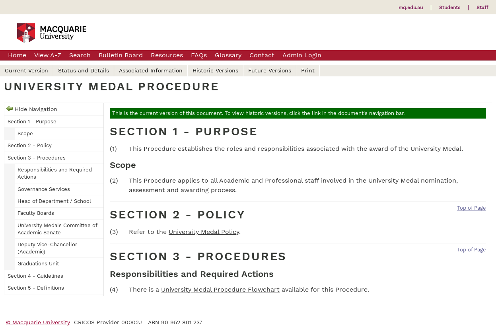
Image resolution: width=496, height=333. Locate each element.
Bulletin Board (121, 55)
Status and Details (83, 70)
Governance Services (44, 189)
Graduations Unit (38, 264)
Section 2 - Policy (30, 145)
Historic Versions (215, 70)
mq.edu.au (411, 7)
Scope (25, 133)
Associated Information (151, 70)
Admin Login (301, 55)
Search (80, 55)
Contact (261, 55)
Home (17, 55)
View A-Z (47, 55)
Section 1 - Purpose (32, 122)
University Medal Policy (204, 232)
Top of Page (471, 208)
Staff (482, 7)
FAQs (199, 55)
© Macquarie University (38, 322)
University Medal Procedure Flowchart (220, 289)
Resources (167, 55)
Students (449, 7)
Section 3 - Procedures (37, 158)
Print (308, 70)
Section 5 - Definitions (36, 288)
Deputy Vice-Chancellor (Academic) (47, 248)
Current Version (26, 70)
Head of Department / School (54, 201)
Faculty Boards (36, 213)
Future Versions (269, 70)
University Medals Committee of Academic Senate (57, 229)
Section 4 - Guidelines (35, 276)
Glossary (228, 55)
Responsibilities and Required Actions (55, 173)
